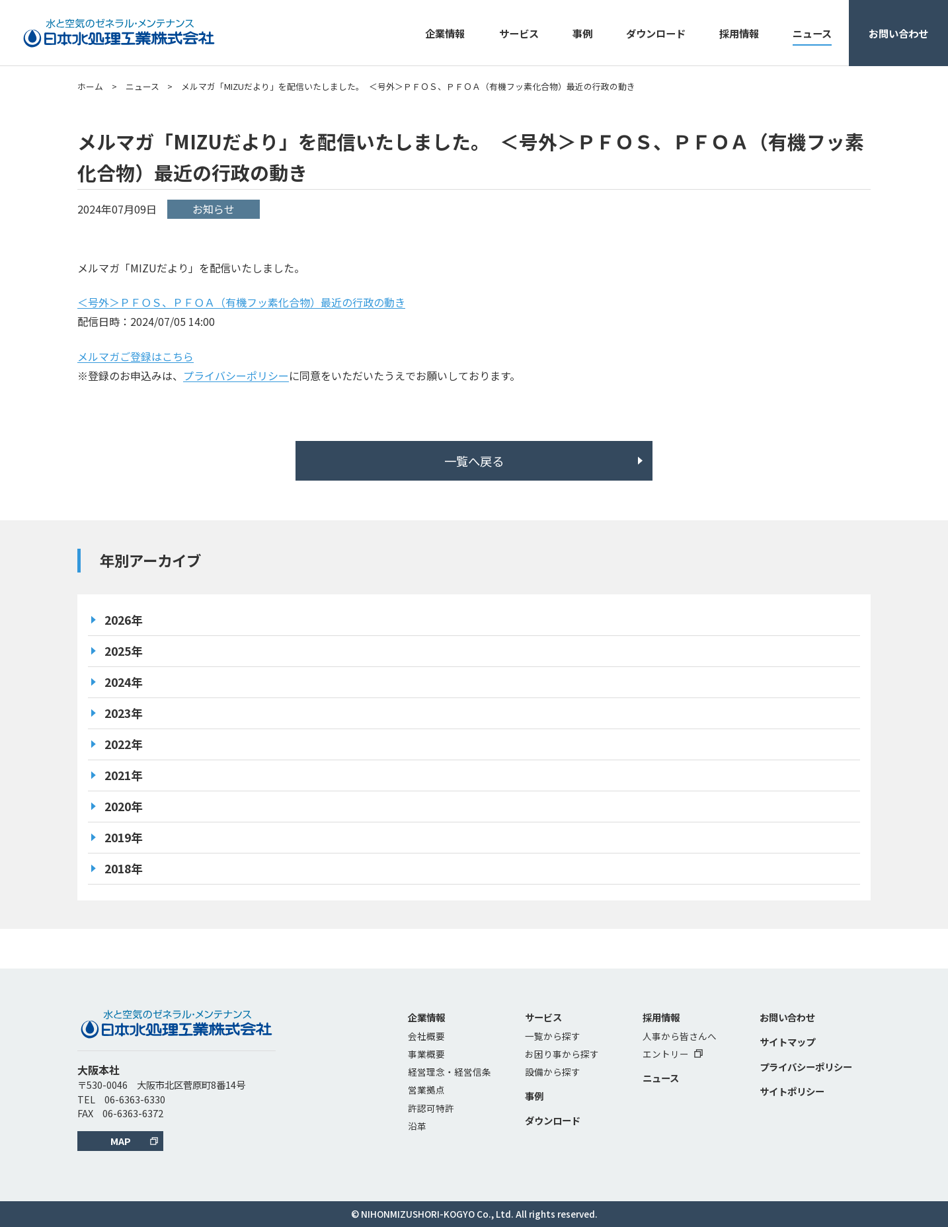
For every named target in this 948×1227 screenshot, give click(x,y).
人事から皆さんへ (680, 1036)
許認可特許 (431, 1108)
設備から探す (552, 1071)
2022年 (123, 744)
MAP (120, 1141)
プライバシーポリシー (236, 375)
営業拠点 (426, 1089)
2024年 (123, 682)
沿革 (417, 1125)
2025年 (123, 651)
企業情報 (445, 33)
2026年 (123, 620)
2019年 (123, 837)
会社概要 (426, 1036)
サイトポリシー (792, 1091)
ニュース (812, 33)
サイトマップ (787, 1042)
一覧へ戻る (474, 460)
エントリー (673, 1053)
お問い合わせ (898, 33)
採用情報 (739, 33)
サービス (519, 33)
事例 (582, 33)
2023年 (123, 713)
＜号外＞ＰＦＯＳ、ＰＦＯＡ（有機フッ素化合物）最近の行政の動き (241, 302)
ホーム (90, 86)
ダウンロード (656, 33)
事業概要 (426, 1053)
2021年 (123, 775)
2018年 (123, 868)
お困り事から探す (562, 1053)
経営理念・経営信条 (449, 1071)
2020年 (123, 806)
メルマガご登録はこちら (135, 356)
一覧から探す (552, 1036)
